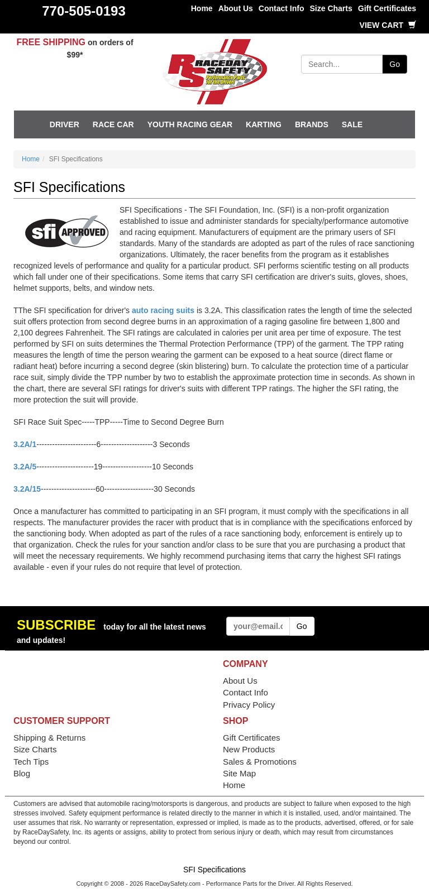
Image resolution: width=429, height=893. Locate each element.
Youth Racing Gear (189, 124)
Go (394, 64)
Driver (64, 124)
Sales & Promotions (260, 761)
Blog (21, 773)
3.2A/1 (24, 444)
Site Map (239, 773)
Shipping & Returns (49, 737)
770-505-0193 (83, 10)
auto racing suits (163, 310)
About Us (235, 8)
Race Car (113, 124)
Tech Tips (31, 761)
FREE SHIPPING (50, 42)
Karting (264, 124)
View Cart (388, 25)
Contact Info (281, 8)
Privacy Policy (249, 704)
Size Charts (331, 8)
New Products (249, 749)
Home (202, 8)
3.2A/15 (27, 488)
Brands (311, 124)
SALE (352, 124)
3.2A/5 (24, 466)
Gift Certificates (387, 8)
